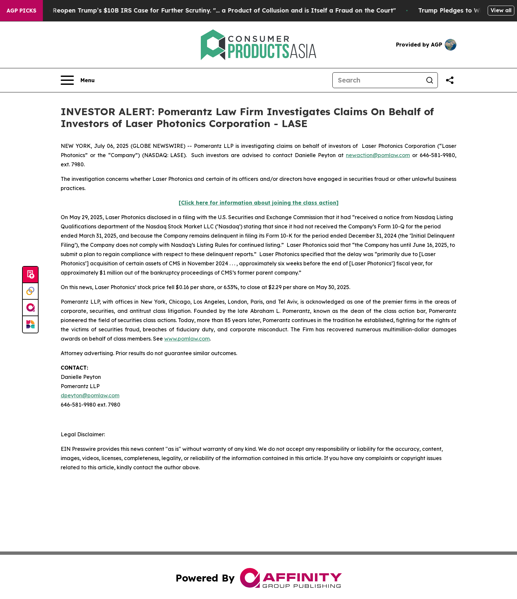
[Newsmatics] (30, 324)
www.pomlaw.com (187, 338)
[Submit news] (30, 275)
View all (501, 10)
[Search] (377, 80)
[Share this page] (449, 80)
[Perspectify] (30, 291)
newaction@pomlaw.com (378, 155)
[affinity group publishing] (30, 308)
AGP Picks (21, 10)
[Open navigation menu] (78, 80)
